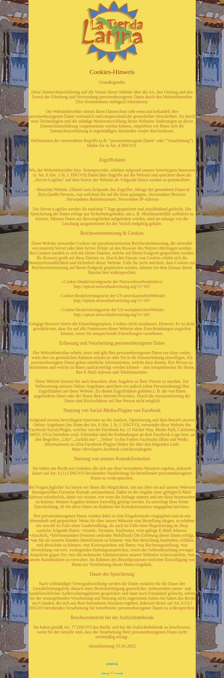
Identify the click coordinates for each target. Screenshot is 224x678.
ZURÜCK (112, 664)
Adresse (105, 673)
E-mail (119, 673)
